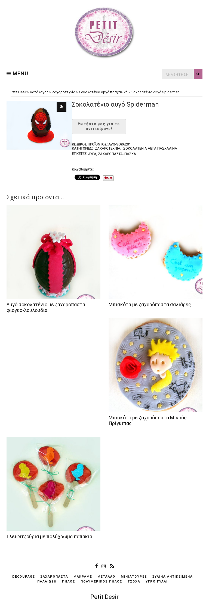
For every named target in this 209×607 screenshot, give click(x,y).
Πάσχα (130, 154)
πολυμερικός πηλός (101, 581)
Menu (17, 73)
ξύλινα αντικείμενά (172, 576)
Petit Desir (104, 596)
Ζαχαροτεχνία (107, 148)
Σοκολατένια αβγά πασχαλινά (150, 148)
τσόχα (134, 581)
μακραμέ (82, 576)
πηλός (68, 581)
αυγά (92, 154)
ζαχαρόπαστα (110, 154)
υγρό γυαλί (157, 581)
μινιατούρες (134, 576)
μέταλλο (106, 576)
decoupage (23, 576)
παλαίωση (47, 581)
